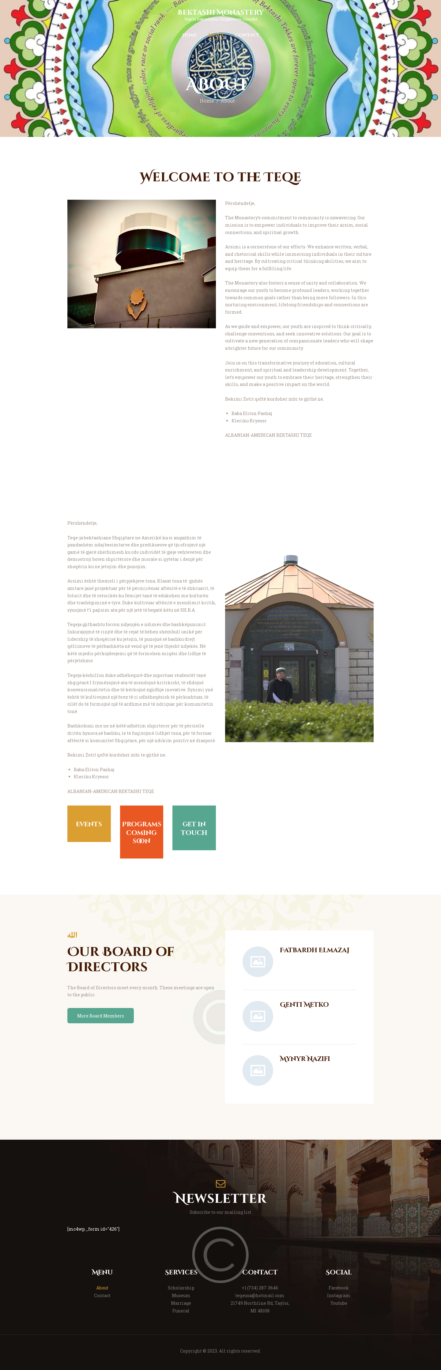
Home (207, 101)
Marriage (181, 1303)
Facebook (339, 1288)
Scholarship (181, 1288)
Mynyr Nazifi (305, 1059)
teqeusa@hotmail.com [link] (260, 1295)
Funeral (181, 1311)
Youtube (338, 1303)
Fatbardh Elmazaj (314, 950)
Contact (102, 1295)
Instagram (338, 1295)
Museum (181, 1295)
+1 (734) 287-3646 (260, 1288)
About (102, 1288)
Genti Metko (304, 1005)
